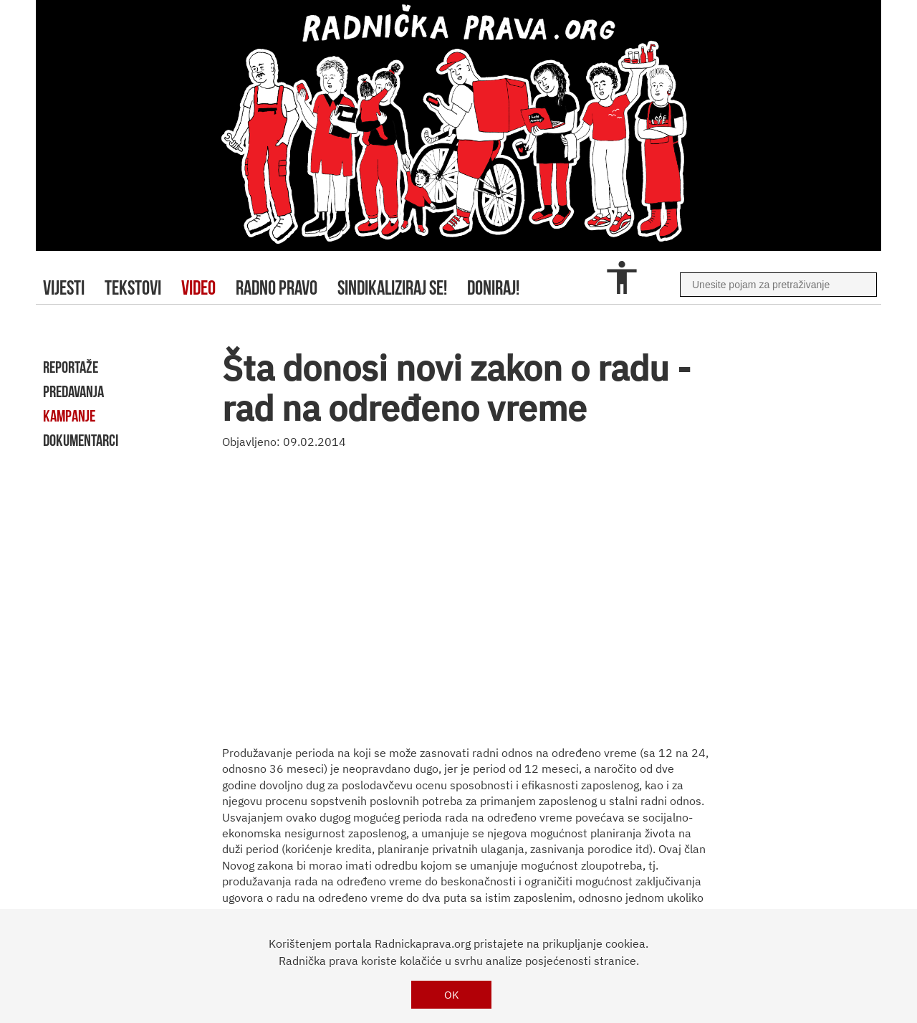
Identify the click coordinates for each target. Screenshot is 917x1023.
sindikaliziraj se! (392, 288)
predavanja (73, 391)
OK (451, 994)
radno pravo (276, 288)
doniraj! (493, 288)
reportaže (70, 367)
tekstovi (133, 288)
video (198, 288)
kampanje (69, 415)
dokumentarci (80, 440)
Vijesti (64, 288)
